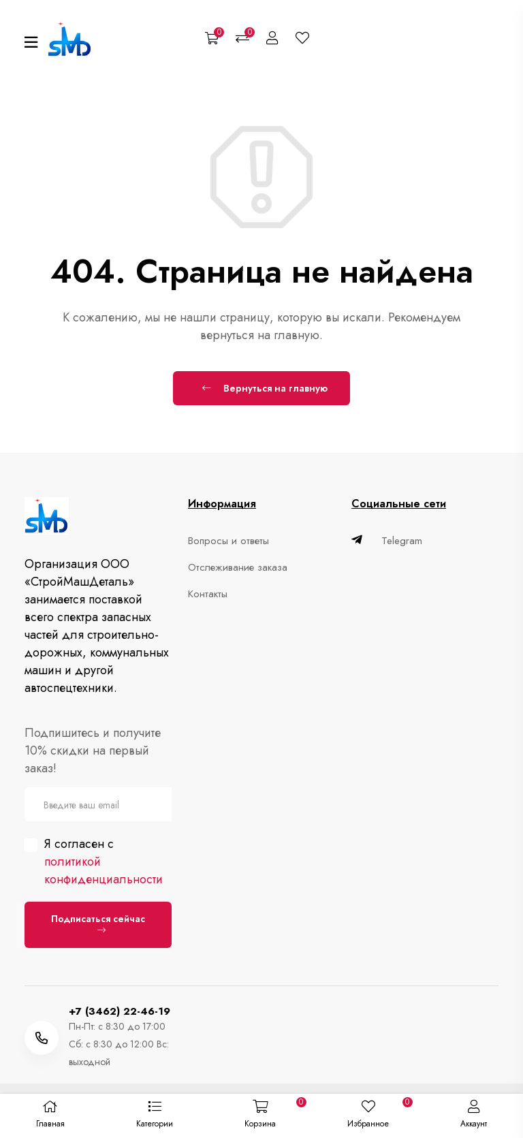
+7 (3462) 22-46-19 (119, 1012)
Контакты (207, 593)
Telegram (386, 540)
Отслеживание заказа (237, 567)
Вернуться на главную (265, 388)
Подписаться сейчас (98, 923)
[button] (154, 1116)
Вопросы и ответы (228, 540)
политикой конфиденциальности (103, 870)
